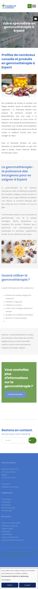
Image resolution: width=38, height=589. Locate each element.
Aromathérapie (6, 499)
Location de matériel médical (11, 523)
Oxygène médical (7, 529)
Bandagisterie (6, 531)
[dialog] (19, 578)
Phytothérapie (6, 502)
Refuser (9, 585)
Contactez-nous (15, 395)
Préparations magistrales (10, 526)
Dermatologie (6, 505)
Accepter (27, 585)
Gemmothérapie (7, 511)
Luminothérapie (7, 534)
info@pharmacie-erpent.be (10, 487)
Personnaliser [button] (5, 580)
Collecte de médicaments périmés (13, 540)
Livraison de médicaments (10, 537)
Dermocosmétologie (8, 508)
